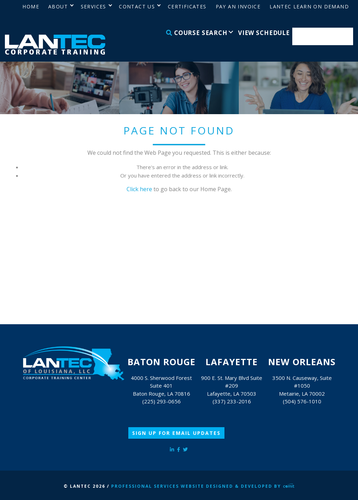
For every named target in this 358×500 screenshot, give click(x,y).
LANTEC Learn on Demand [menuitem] (309, 6)
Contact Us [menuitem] (137, 6)
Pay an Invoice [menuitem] (238, 6)
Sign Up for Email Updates (176, 433)
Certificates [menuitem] (187, 6)
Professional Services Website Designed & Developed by (202, 486)
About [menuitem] (58, 6)
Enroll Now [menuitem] (322, 37)
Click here (139, 189)
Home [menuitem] (30, 6)
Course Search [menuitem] (197, 33)
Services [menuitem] (93, 6)
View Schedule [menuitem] (264, 33)
